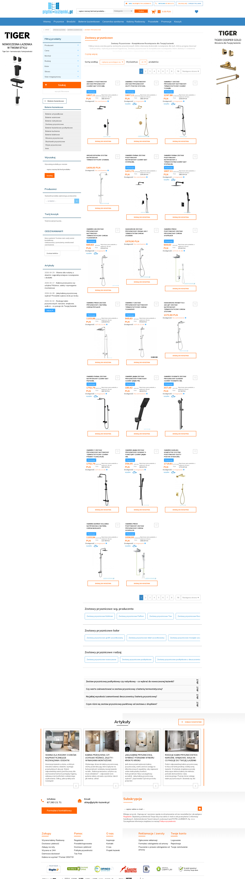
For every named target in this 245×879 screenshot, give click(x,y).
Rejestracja (176, 830)
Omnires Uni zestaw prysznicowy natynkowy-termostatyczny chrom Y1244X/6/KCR (97, 231)
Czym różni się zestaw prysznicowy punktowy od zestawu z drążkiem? (121, 690)
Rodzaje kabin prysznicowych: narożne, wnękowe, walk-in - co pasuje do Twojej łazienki (60, 303)
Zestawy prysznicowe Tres (160, 602)
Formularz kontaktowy (59, 796)
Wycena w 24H (49, 836)
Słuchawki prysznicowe (55, 141)
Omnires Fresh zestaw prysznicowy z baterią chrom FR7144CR (97, 302)
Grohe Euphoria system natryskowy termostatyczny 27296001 (98, 155)
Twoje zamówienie (179, 833)
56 (178, 71)
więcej (50, 310)
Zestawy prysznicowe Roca (189, 602)
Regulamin (127, 803)
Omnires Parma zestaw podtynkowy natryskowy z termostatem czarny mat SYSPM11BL (175, 157)
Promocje (166, 21)
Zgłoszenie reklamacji (147, 826)
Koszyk (178, 21)
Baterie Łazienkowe (89, 21)
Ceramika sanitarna (113, 21)
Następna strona (190, 71)
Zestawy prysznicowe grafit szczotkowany (105, 624)
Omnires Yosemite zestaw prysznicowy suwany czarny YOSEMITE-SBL (175, 373)
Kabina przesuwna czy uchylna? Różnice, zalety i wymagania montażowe (60, 285)
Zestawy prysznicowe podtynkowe (136, 646)
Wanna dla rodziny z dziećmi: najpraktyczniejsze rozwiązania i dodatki (62, 275)
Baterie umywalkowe (54, 114)
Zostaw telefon (52, 253)
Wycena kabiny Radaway (53, 826)
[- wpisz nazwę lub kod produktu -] (93, 11)
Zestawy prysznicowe (54, 124)
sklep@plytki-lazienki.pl (96, 788)
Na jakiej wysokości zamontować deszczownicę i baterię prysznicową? (121, 682)
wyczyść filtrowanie (62, 91)
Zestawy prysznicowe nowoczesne (101, 646)
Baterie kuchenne (52, 131)
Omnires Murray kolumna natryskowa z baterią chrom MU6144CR (98, 514)
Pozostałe (153, 21)
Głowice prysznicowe (54, 138)
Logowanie (176, 826)
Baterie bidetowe (52, 134)
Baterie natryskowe (53, 121)
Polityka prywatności (83, 836)
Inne (47, 148)
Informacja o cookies (163, 866)
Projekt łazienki (113, 836)
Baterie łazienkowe (54, 101)
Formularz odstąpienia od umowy (153, 830)
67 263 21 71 (54, 788)
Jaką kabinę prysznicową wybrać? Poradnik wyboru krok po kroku (139, 744)
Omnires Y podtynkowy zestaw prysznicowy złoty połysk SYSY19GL (135, 84)
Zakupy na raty (48, 833)
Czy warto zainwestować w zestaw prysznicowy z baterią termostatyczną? (124, 675)
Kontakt (109, 830)
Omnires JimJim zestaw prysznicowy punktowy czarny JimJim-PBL (136, 373)
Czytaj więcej (91, 54)
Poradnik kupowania (83, 830)
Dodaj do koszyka (103, 141)
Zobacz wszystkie (191, 708)
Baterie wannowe (52, 117)
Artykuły (49, 265)
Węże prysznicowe (53, 145)
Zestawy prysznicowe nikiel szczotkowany (146, 624)
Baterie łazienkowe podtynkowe (59, 128)
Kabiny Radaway (136, 21)
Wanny (47, 21)
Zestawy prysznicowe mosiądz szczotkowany (189, 624)
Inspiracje (110, 826)
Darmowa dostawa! (51, 840)
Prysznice (59, 21)
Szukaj (55, 85)
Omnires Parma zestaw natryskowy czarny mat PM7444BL (97, 373)
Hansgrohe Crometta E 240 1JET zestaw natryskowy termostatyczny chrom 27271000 (174, 304)
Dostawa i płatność (50, 830)
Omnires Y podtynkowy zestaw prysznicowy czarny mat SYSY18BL (97, 84)
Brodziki (71, 21)
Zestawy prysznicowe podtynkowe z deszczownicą (179, 646)
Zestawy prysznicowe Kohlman (100, 602)
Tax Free (78, 840)
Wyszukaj (50, 157)
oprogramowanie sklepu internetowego (188, 866)
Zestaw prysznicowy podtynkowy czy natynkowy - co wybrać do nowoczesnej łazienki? (130, 667)
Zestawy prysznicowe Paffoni (131, 602)
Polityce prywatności (168, 807)
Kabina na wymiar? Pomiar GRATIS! (58, 843)
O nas (108, 833)
